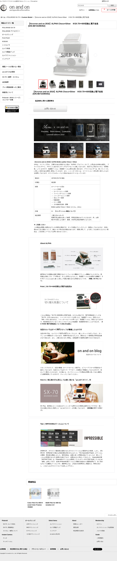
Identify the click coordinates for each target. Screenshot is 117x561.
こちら (74, 464)
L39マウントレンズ (32, 524)
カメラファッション (56, 524)
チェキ (5, 538)
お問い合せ (100, 541)
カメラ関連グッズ (55, 527)
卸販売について (7, 92)
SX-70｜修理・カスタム (10, 77)
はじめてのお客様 (8, 72)
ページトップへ (112, 515)
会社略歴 (5, 82)
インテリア (53, 530)
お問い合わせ (50, 109)
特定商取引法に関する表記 (18, 549)
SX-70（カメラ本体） (9, 524)
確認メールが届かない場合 (11, 67)
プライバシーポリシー (39, 549)
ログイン (82, 10)
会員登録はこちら (94, 10)
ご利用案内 (100, 538)
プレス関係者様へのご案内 (11, 87)
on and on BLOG (55, 534)
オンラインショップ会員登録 (105, 527)
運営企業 (76, 527)
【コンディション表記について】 (65, 211)
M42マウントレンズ (32, 527)
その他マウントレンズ (33, 534)
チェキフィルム (7, 541)
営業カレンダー (77, 524)
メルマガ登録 (101, 530)
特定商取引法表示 (78, 530)
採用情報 (53, 549)
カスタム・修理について (10, 530)
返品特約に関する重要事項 (44, 101)
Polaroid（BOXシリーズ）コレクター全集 (11, 99)
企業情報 (3, 549)
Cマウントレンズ (32, 530)
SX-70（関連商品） (9, 527)
